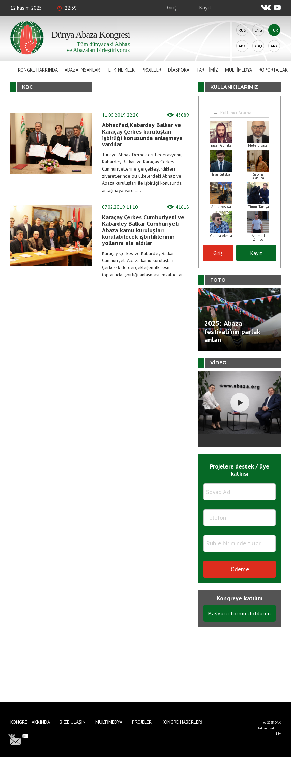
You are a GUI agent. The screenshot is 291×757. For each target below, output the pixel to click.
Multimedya (238, 70)
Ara (274, 45)
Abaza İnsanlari (83, 70)
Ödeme (240, 569)
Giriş (172, 7)
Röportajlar (273, 70)
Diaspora (178, 70)
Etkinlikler (121, 70)
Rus (242, 30)
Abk (242, 45)
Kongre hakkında (38, 70)
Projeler (151, 70)
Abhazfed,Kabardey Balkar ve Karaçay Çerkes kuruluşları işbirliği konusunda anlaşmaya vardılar (142, 134)
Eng (258, 30)
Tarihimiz (207, 70)
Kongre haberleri (182, 722)
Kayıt (205, 7)
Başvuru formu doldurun (239, 613)
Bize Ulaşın (73, 722)
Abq (258, 45)
